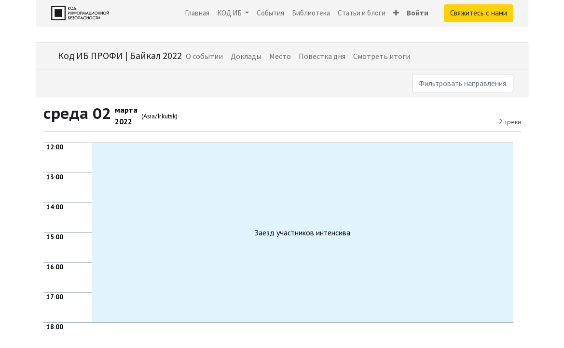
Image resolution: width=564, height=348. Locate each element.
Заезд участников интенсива (302, 232)
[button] (396, 13)
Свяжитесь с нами (478, 12)
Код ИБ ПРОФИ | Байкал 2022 (120, 55)
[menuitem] (197, 13)
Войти (417, 12)
